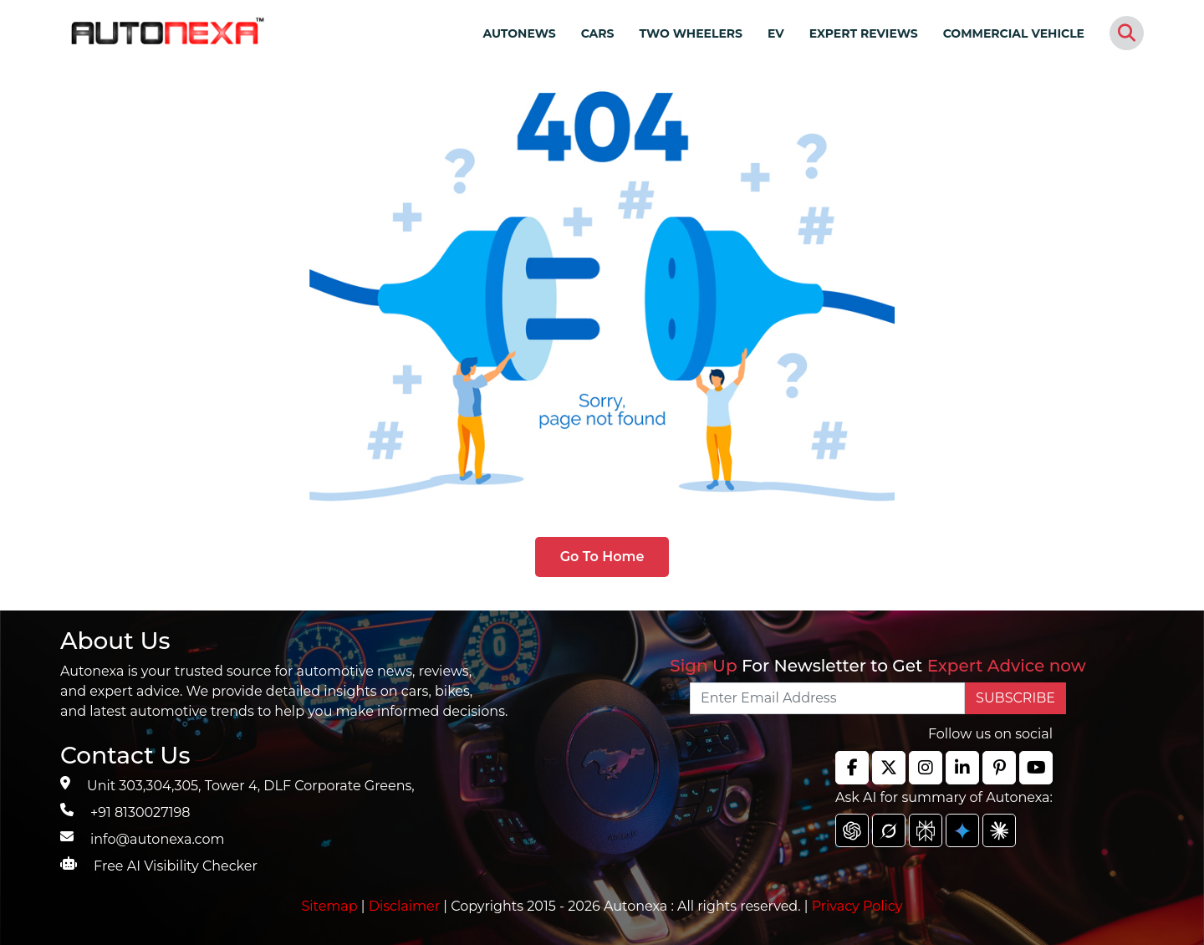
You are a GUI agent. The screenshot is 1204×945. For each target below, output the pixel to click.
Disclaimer (404, 906)
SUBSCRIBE (1015, 698)
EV (776, 33)
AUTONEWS (518, 33)
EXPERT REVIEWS (863, 33)
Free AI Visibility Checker (176, 866)
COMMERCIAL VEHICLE (1013, 33)
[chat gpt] (852, 830)
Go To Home (602, 556)
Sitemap (331, 906)
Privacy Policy (857, 906)
